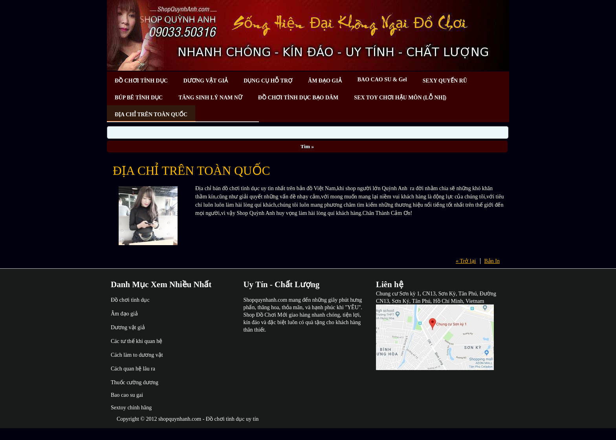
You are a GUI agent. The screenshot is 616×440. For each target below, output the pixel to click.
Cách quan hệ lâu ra (133, 369)
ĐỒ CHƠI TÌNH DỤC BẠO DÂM (298, 98)
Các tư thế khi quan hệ (136, 341)
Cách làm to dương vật (137, 355)
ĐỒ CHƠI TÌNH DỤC (141, 81)
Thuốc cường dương (134, 382)
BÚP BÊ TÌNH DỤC (139, 98)
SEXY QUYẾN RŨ (445, 81)
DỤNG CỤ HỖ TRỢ (268, 81)
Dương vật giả (128, 327)
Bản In (492, 261)
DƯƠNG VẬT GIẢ (205, 81)
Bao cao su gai (127, 395)
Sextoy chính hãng (131, 408)
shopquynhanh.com (179, 419)
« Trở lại (466, 261)
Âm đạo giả (124, 314)
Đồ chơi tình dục (130, 300)
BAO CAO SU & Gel (382, 79)
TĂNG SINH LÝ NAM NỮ (210, 98)
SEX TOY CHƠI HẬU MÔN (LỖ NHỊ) (400, 98)
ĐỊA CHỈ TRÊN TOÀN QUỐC (151, 114)
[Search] (307, 132)
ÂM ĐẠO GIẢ (325, 81)
